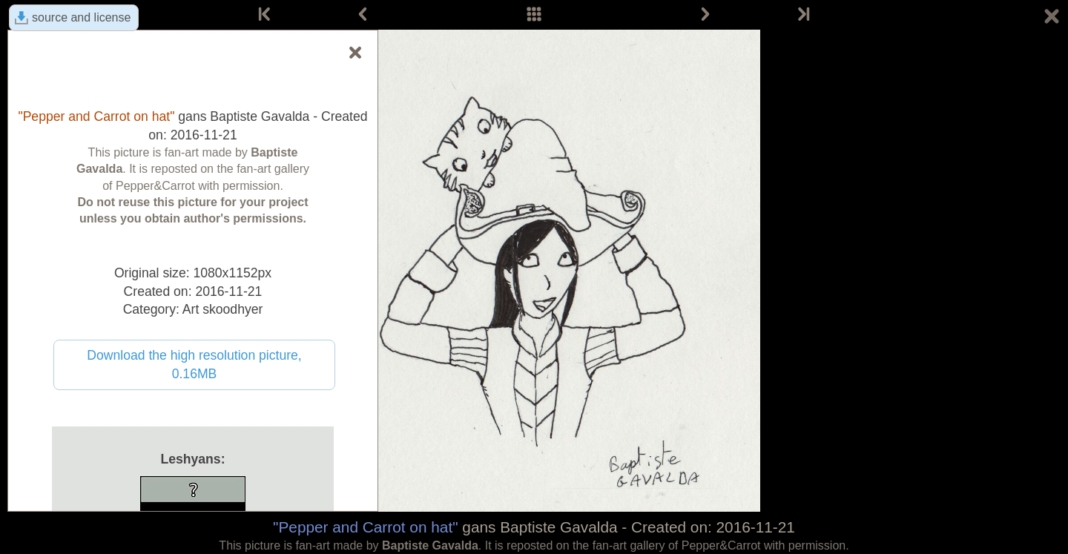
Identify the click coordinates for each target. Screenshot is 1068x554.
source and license (81, 17)
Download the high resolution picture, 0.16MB (194, 364)
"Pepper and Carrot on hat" (365, 526)
